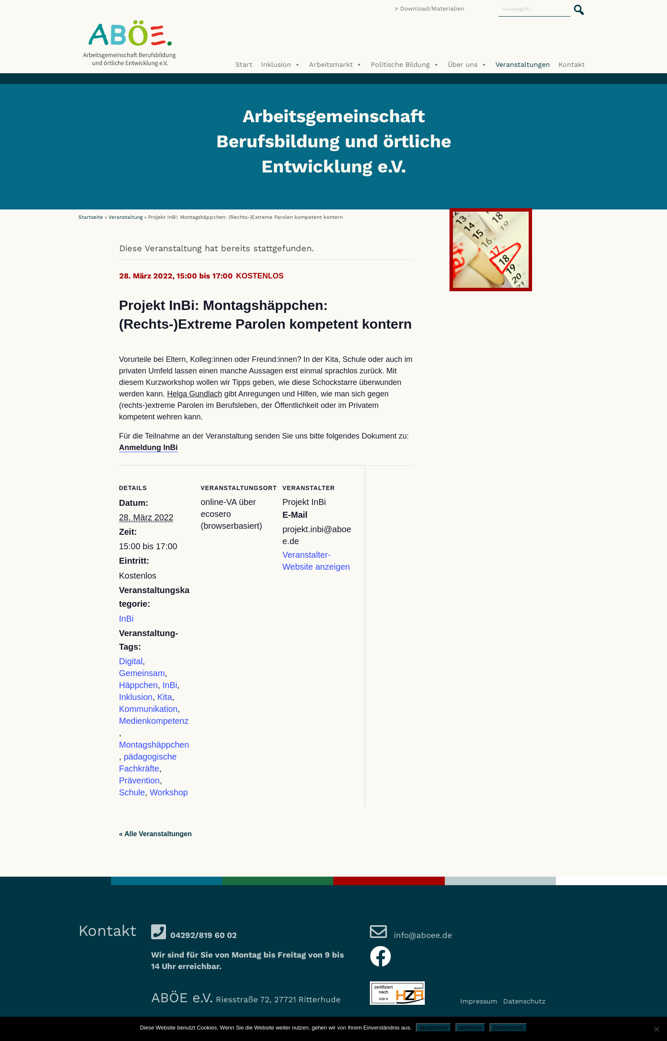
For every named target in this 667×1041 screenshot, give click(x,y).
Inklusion (281, 64)
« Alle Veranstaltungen (155, 833)
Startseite (90, 217)
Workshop (169, 792)
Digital (131, 661)
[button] (576, 5)
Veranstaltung (126, 217)
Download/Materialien (432, 8)
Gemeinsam (142, 673)
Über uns (467, 64)
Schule (132, 792)
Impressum (478, 1001)
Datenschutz (524, 1001)
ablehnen (470, 1027)
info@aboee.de (421, 935)
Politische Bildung (405, 64)
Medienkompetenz (154, 721)
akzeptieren (433, 1027)
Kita (164, 697)
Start (243, 64)
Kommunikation (148, 709)
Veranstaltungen (522, 64)
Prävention (139, 780)
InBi (126, 618)
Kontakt (571, 64)
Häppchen (138, 685)
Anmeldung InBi (148, 447)
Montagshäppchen (154, 744)
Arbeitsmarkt (335, 64)
